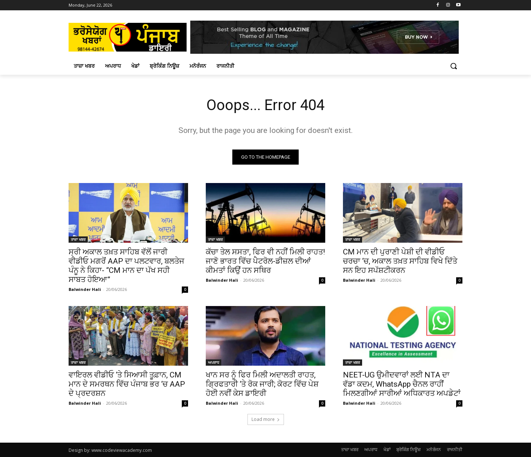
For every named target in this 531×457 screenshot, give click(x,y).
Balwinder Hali (85, 289)
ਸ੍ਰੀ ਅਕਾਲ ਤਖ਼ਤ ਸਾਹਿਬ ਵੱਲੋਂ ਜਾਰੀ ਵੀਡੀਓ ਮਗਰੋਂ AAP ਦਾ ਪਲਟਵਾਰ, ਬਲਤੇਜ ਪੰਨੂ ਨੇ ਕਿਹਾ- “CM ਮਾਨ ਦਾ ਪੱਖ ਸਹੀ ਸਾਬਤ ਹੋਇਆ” (126, 265)
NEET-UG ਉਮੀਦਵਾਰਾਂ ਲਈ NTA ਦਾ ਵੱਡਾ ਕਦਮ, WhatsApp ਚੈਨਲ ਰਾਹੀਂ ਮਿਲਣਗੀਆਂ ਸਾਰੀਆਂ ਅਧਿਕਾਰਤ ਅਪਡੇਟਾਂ (402, 384)
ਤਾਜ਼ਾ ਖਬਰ (78, 239)
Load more (265, 419)
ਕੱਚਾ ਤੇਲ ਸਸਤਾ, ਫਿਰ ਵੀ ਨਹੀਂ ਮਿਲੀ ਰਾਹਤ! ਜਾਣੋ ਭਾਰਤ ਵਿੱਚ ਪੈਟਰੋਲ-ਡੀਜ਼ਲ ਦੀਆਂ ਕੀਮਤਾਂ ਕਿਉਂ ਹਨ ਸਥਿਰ (265, 261)
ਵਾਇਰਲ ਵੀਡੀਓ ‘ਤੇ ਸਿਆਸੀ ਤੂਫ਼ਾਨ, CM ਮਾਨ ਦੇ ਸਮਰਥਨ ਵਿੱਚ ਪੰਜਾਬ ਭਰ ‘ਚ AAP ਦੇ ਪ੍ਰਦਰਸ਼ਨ (127, 384)
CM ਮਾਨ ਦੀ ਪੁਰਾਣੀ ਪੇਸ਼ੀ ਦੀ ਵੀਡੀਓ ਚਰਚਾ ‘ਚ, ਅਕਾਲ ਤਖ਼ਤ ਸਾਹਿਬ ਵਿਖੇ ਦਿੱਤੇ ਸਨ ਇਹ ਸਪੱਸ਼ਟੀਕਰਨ (400, 261)
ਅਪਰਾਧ (213, 362)
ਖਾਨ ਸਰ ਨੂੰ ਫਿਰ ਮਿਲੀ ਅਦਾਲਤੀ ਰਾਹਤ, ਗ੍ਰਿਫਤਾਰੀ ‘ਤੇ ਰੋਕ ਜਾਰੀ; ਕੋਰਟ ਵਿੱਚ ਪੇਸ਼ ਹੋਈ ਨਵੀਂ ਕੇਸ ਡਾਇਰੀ (262, 384)
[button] (453, 66)
